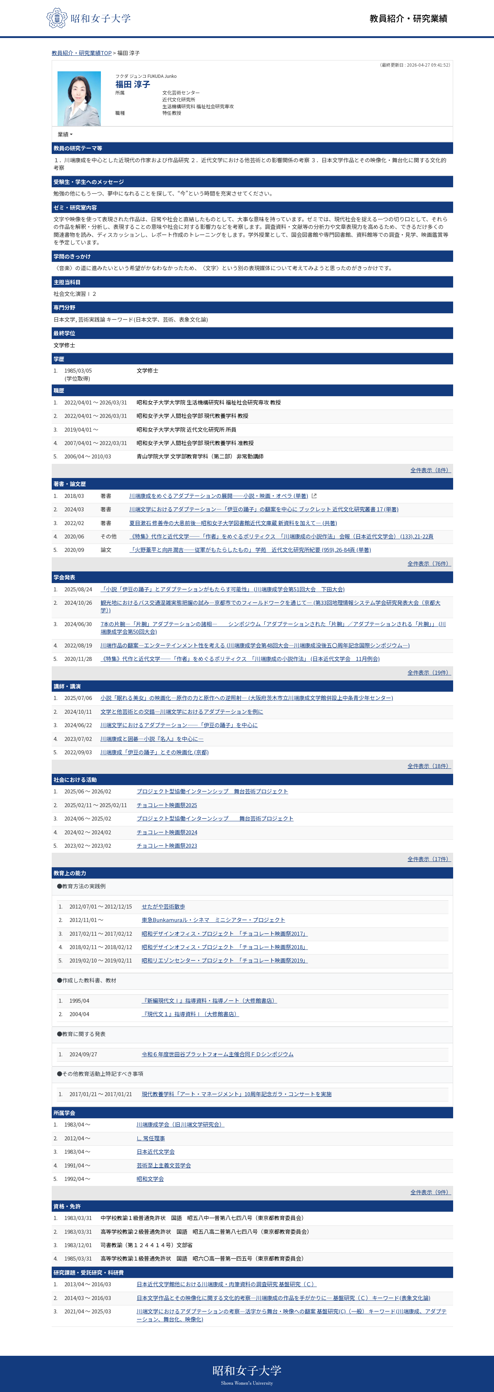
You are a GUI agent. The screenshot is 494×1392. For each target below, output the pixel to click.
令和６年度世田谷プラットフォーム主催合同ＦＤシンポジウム (218, 1054)
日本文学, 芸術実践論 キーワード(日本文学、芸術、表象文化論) (131, 319)
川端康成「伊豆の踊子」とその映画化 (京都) (155, 752)
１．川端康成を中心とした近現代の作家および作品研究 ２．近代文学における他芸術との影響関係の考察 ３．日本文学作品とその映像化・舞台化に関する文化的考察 (250, 163)
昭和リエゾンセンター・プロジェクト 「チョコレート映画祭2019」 (225, 960)
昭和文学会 (150, 1178)
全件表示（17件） (429, 859)
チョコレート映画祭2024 (167, 832)
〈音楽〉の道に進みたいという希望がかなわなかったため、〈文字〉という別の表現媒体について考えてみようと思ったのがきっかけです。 (224, 268)
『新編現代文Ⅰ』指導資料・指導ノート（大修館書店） (209, 1000)
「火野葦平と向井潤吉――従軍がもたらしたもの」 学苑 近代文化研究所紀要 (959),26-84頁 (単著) (250, 550)
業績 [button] (63, 134)
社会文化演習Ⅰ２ (75, 293)
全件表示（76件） (429, 563)
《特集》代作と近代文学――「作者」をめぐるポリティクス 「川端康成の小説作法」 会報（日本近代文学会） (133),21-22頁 (281, 536)
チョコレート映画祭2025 (167, 805)
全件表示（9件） (430, 1192)
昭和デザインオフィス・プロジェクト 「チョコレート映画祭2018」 (225, 947)
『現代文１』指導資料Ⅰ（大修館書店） (190, 1014)
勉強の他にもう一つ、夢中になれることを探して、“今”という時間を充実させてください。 (164, 193)
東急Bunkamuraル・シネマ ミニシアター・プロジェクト (213, 920)
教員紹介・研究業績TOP (82, 52)
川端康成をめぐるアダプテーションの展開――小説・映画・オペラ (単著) (218, 495)
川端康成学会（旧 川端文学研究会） (181, 1124)
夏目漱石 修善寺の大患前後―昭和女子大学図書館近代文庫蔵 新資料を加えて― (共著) (233, 523)
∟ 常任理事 (151, 1138)
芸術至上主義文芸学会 (164, 1165)
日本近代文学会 (156, 1151)
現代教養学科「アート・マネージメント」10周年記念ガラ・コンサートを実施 (237, 1094)
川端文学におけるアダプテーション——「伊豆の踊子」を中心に (179, 725)
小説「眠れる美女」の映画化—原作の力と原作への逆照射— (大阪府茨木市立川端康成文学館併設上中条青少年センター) (247, 698)
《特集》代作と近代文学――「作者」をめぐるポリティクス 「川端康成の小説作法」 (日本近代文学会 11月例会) (240, 658)
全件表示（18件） (429, 766)
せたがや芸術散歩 (163, 906)
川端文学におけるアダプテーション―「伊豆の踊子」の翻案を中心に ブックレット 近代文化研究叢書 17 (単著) (264, 509)
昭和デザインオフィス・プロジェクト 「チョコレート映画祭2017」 (225, 933)
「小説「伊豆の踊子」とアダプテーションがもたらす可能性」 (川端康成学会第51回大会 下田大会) (223, 589)
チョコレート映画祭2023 (167, 845)
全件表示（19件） (429, 672)
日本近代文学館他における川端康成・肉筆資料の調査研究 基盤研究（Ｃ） (227, 1284)
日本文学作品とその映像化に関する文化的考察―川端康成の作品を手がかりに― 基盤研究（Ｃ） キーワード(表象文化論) (283, 1297)
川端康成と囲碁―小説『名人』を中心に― (152, 738)
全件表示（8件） (430, 470)
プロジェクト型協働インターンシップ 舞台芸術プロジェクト (212, 791)
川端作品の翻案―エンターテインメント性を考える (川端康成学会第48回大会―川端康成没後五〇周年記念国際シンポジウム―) (255, 645)
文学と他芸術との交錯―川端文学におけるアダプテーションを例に (182, 711)
